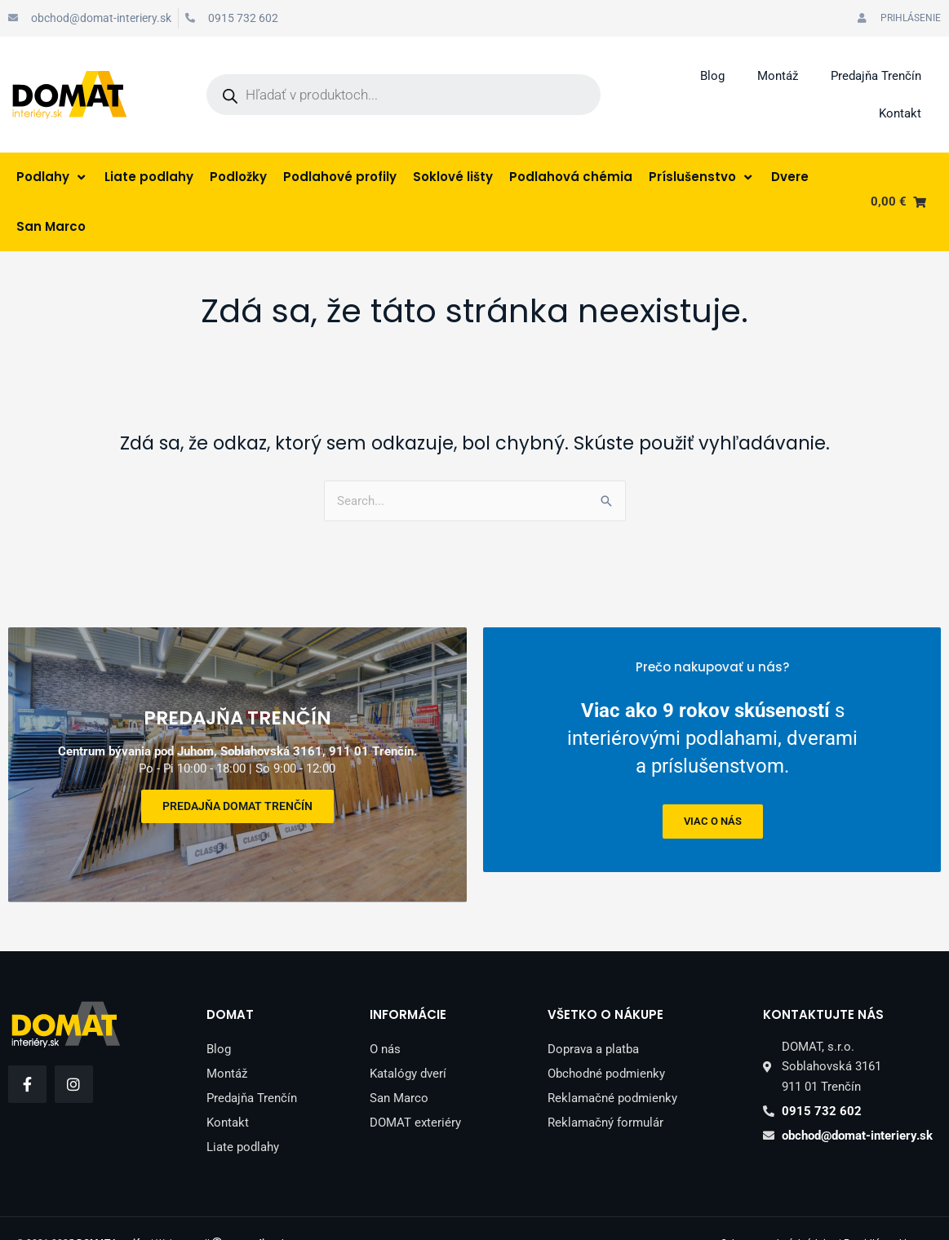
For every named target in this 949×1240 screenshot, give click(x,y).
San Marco (399, 1068)
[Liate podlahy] (149, 177)
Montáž (777, 76)
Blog (712, 76)
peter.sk (255, 1213)
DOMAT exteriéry (415, 1092)
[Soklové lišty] (453, 177)
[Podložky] (238, 177)
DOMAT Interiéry (113, 1213)
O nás (385, 1019)
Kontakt (900, 113)
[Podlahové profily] (340, 177)
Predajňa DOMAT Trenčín (237, 790)
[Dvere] (790, 177)
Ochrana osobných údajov (778, 1213)
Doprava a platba (593, 1019)
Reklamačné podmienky (612, 1068)
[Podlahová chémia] (571, 177)
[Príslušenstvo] (702, 177)
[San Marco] (51, 227)
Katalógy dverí (408, 1043)
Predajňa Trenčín (876, 76)
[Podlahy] (52, 177)
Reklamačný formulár (605, 1092)
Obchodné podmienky (606, 1043)
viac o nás (712, 820)
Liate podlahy (242, 1116)
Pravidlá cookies (880, 1213)
